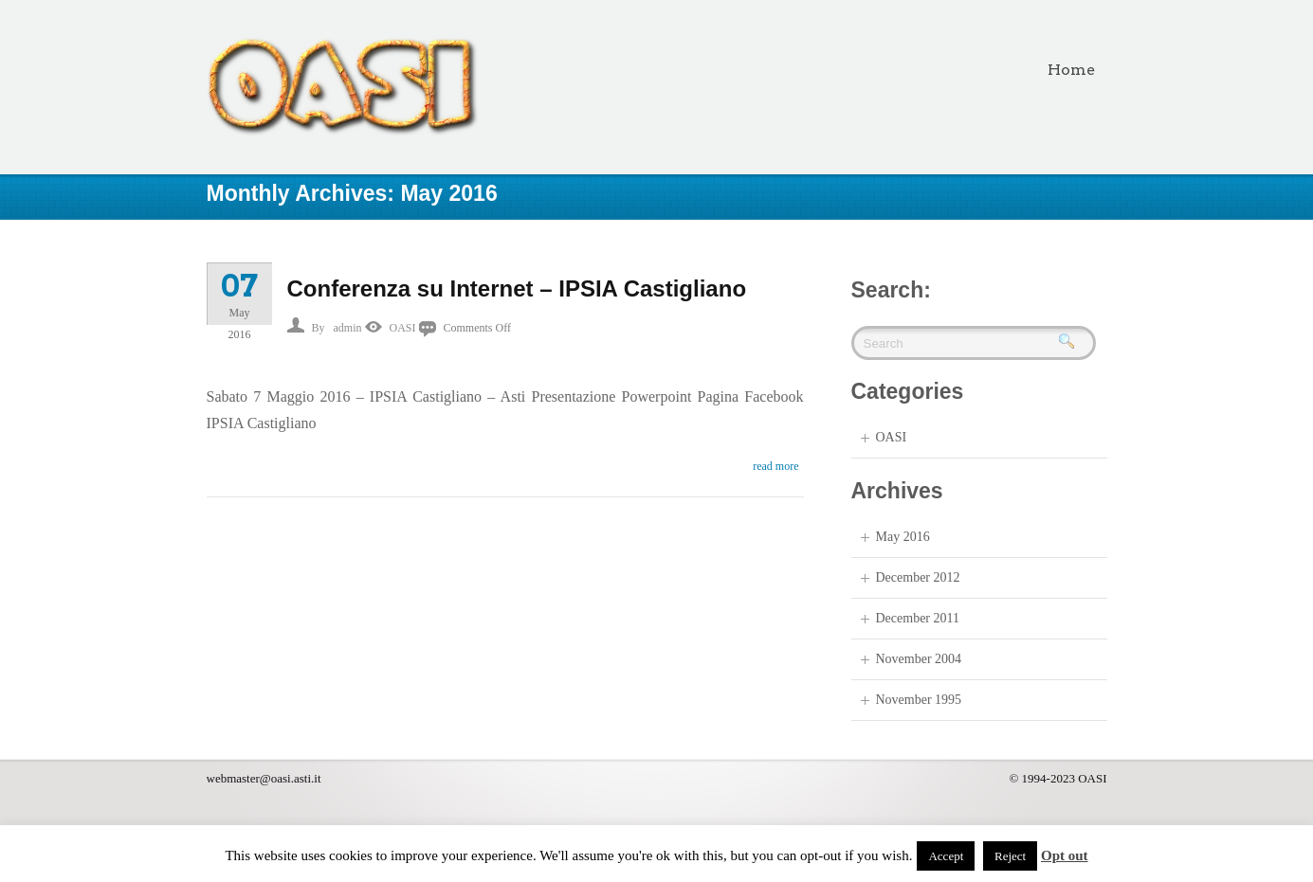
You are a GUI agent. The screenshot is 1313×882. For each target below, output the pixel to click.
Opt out (1064, 855)
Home (1071, 70)
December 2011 (918, 618)
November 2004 (919, 659)
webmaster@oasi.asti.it (264, 778)
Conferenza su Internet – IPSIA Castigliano (517, 288)
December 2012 (918, 577)
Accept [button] (945, 856)
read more (775, 466)
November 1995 (919, 700)
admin (348, 327)
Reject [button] (1010, 856)
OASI (403, 327)
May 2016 (903, 537)
